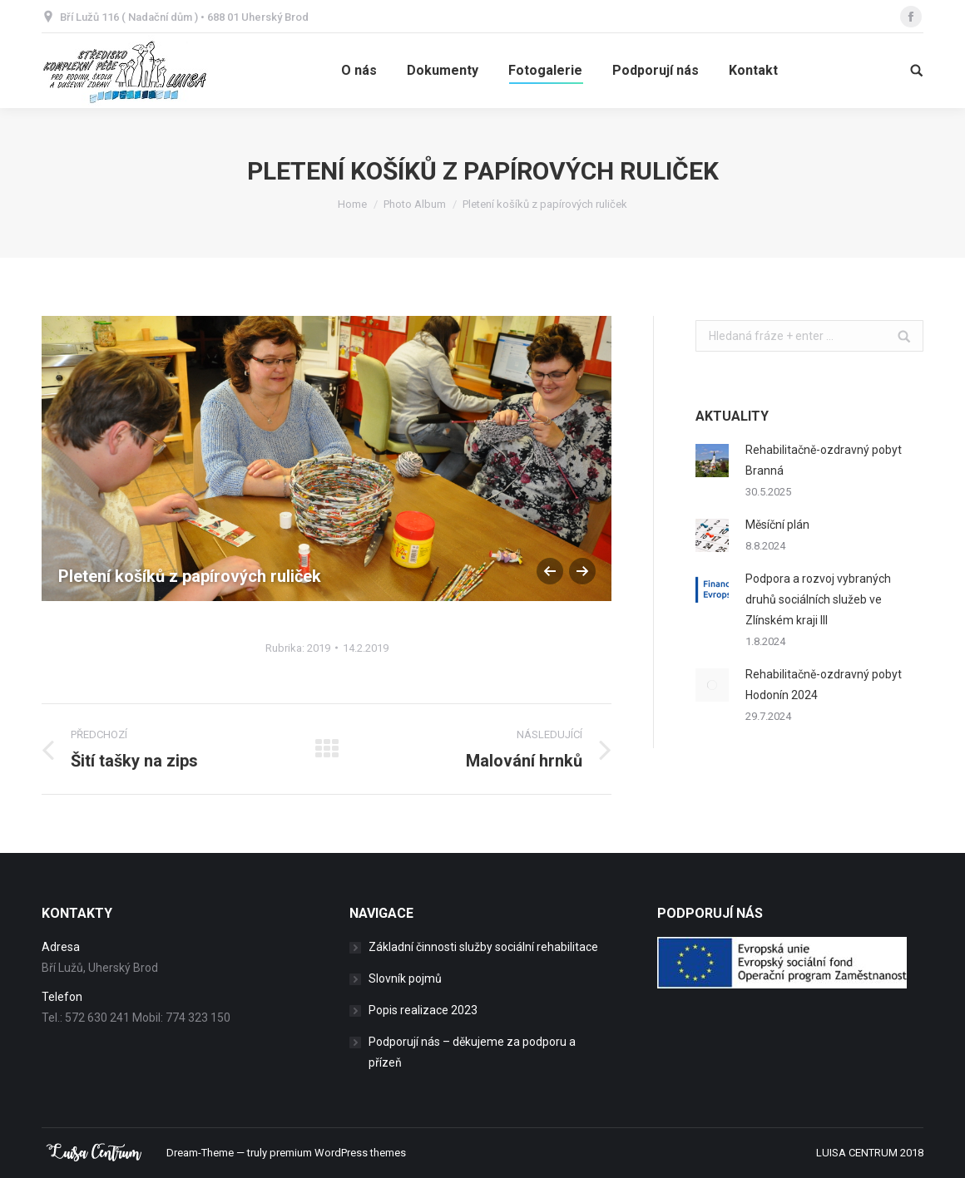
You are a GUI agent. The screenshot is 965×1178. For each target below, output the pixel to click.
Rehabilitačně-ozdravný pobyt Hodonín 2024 (823, 685)
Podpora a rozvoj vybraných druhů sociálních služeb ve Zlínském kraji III (818, 599)
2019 (318, 648)
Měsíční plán (777, 524)
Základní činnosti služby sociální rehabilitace (483, 947)
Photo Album (415, 204)
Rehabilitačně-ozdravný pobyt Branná (823, 460)
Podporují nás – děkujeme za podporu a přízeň (472, 1052)
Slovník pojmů (405, 978)
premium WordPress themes (338, 1152)
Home (352, 204)
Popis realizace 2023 (423, 1010)
